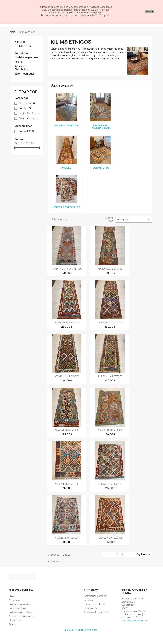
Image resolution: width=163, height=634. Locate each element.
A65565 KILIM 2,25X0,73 (110, 322)
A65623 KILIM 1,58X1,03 (67, 537)
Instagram (33, 577)
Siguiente (143, 554)
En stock (26, 131)
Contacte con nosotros (21, 616)
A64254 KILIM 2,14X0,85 (67, 430)
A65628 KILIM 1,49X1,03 (110, 430)
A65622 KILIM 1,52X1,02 (110, 537)
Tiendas (13, 624)
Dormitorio (21, 53)
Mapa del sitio (16, 620)
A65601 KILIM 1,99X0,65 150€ (67, 268)
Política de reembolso (20, 612)
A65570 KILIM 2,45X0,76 (67, 322)
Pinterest (26, 577)
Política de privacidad (20, 604)
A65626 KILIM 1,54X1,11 (109, 483)
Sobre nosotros (17, 608)
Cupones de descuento (97, 612)
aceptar (149, 11)
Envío (12, 595)
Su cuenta (91, 590)
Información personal (95, 595)
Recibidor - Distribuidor (21, 68)
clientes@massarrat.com (134, 620)
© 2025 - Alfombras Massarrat (81, 630)
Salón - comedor (24, 73)
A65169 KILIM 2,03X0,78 (110, 376)
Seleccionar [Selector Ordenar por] (133, 219)
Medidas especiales (26, 57)
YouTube (19, 577)
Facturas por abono (94, 604)
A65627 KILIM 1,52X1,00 (67, 483)
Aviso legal (14, 599)
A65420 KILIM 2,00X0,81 (66, 376)
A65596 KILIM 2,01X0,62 (110, 268)
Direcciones (90, 608)
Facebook (12, 577)
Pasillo (18, 61)
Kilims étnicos (22, 44)
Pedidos (88, 599)
